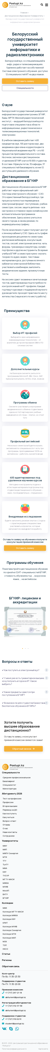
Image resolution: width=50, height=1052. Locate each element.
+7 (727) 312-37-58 (13, 1006)
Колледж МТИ (9, 934)
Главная (23, 12)
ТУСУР (6, 876)
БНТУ (5, 894)
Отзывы (6, 825)
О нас (5, 828)
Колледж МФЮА (10, 915)
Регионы (7, 960)
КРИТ (5, 923)
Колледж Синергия (12, 930)
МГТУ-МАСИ (8, 879)
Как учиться (8, 817)
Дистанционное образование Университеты (24, 16)
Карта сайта (43, 1049)
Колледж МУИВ (10, 927)
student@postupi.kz (14, 1023)
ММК (5, 908)
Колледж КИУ (9, 919)
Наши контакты (10, 832)
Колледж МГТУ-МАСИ (13, 912)
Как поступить (10, 814)
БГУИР (6, 898)
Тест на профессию (12, 799)
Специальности (25, 88)
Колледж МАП (9, 938)
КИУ (4, 872)
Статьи (6, 953)
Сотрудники (9, 836)
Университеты (10, 840)
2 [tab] (25, 648)
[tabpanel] (25, 622)
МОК (5, 942)
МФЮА (6, 883)
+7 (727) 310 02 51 (13, 1019)
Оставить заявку (25, 81)
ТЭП (5, 945)
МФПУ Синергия (10, 853)
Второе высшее (10, 806)
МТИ (5, 857)
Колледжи (7, 903)
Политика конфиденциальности (14, 1049)
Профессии (8, 802)
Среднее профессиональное (17, 778)
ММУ (5, 846)
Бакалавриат (9, 781)
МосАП (6, 891)
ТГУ (4, 861)
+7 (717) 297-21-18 (13, 992)
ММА (5, 868)
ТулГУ (5, 864)
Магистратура (9, 789)
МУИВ (5, 887)
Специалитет (9, 785)
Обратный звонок (23, 748)
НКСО (5, 949)
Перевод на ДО (10, 810)
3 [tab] (28, 648)
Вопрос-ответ (9, 821)
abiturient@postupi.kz (15, 997)
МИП (5, 849)
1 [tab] (22, 648)
